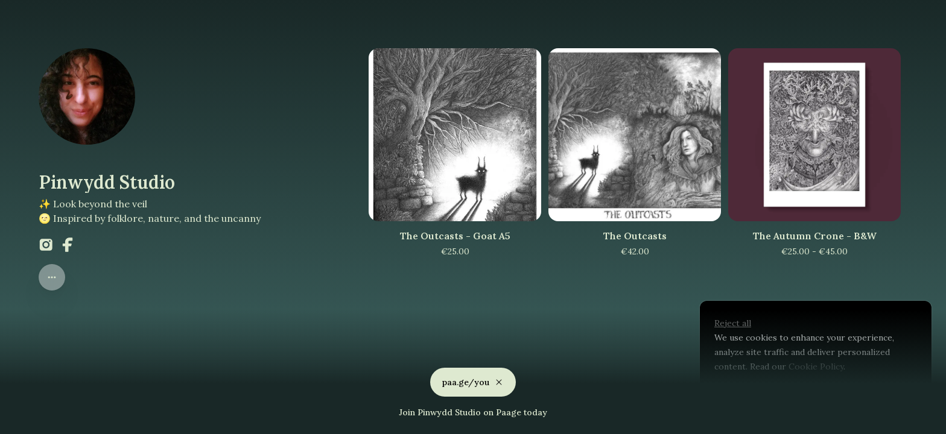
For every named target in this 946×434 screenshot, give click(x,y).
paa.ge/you (473, 379)
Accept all (812, 394)
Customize (743, 394)
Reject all (732, 323)
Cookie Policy (814, 366)
